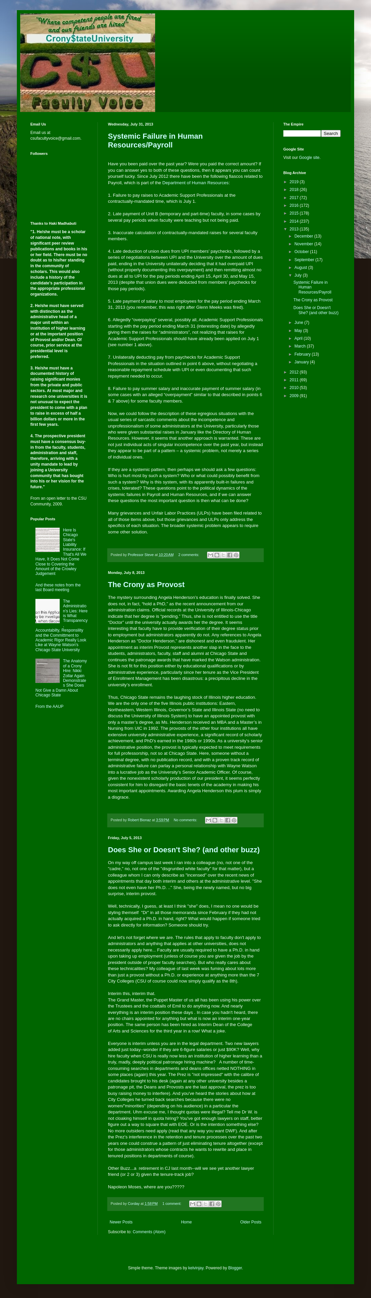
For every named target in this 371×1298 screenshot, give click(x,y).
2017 (295, 197)
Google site (309, 157)
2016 (295, 205)
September (304, 259)
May (298, 330)
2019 (295, 181)
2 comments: (189, 555)
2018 (295, 189)
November (304, 244)
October (302, 251)
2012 (295, 372)
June (299, 322)
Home (186, 1222)
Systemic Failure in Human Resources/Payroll (155, 140)
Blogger (235, 1268)
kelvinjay (195, 1268)
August (301, 267)
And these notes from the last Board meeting (58, 587)
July (298, 275)
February (303, 354)
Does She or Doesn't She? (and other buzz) (184, 850)
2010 (295, 387)
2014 (295, 221)
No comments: (186, 820)
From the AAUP (49, 706)
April (299, 338)
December (304, 236)
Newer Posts (121, 1222)
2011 (295, 380)
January (302, 362)
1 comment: (172, 1204)
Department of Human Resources (195, 182)
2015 (295, 213)
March (300, 346)
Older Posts (250, 1222)
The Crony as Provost (146, 584)
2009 (295, 395)
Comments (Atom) (149, 1232)
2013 (295, 229)
